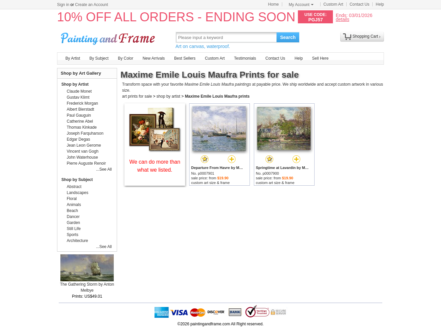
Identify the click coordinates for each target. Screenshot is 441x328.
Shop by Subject (77, 179)
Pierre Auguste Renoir (86, 163)
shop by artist (168, 96)
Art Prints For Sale (109, 37)
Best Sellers (184, 58)
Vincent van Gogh (82, 151)
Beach (72, 210)
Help (380, 4)
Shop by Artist (75, 84)
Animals (74, 204)
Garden (73, 222)
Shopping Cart (365, 36)
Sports (72, 234)
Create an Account (91, 4)
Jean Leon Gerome (84, 145)
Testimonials (245, 58)
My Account (301, 4)
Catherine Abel (80, 121)
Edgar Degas (78, 139)
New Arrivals (153, 58)
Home (273, 4)
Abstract (74, 186)
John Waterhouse (82, 157)
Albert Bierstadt (80, 109)
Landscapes (77, 192)
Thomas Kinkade (82, 127)
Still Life (74, 228)
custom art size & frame (210, 183)
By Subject (98, 58)
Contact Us (359, 4)
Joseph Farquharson (85, 133)
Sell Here (320, 58)
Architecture (77, 240)
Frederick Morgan (82, 103)
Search (288, 37)
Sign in (63, 4)
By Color (125, 58)
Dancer (73, 216)
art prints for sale (137, 96)
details (342, 19)
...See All (104, 169)
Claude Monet (79, 91)
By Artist (72, 58)
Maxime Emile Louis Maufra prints (217, 96)
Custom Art (333, 4)
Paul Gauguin (79, 115)
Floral (72, 198)
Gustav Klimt (78, 97)
